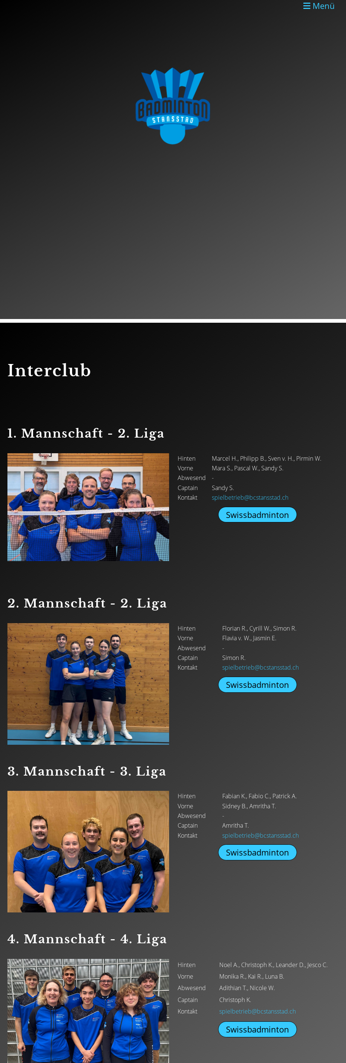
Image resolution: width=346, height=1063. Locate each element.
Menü (319, 5)
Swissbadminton (257, 514)
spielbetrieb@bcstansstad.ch (250, 497)
